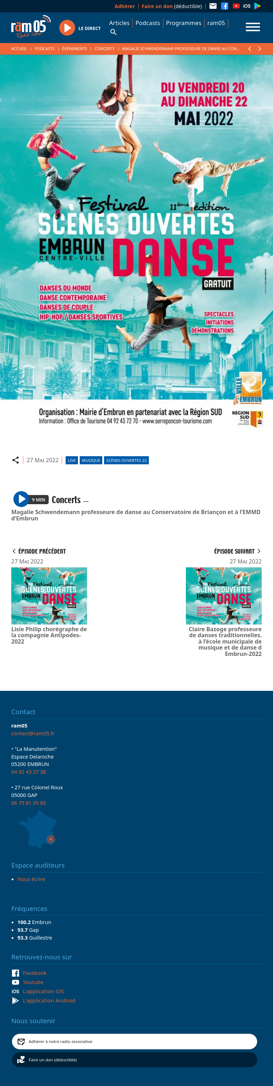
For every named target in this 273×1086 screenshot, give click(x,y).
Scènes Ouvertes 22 (127, 460)
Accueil (19, 48)
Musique (91, 460)
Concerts (105, 48)
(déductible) (172, 6)
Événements (74, 48)
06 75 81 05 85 (28, 802)
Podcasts (147, 23)
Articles (119, 23)
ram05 (216, 23)
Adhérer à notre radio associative (60, 1041)
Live (72, 460)
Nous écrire (31, 878)
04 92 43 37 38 (28, 771)
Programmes (183, 23)
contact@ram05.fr (33, 733)
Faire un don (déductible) (53, 1059)
